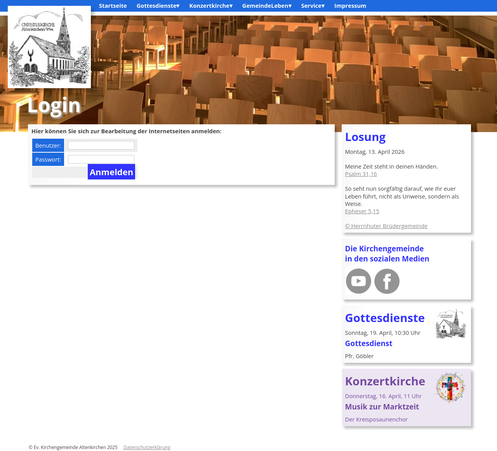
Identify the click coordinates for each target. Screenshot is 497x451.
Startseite (113, 5)
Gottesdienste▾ (158, 5)
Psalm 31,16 (361, 174)
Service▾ (313, 5)
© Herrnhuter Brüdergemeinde (386, 226)
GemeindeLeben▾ (267, 5)
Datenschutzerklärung (146, 447)
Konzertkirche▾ (210, 5)
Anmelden (111, 172)
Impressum (350, 5)
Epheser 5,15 (362, 211)
